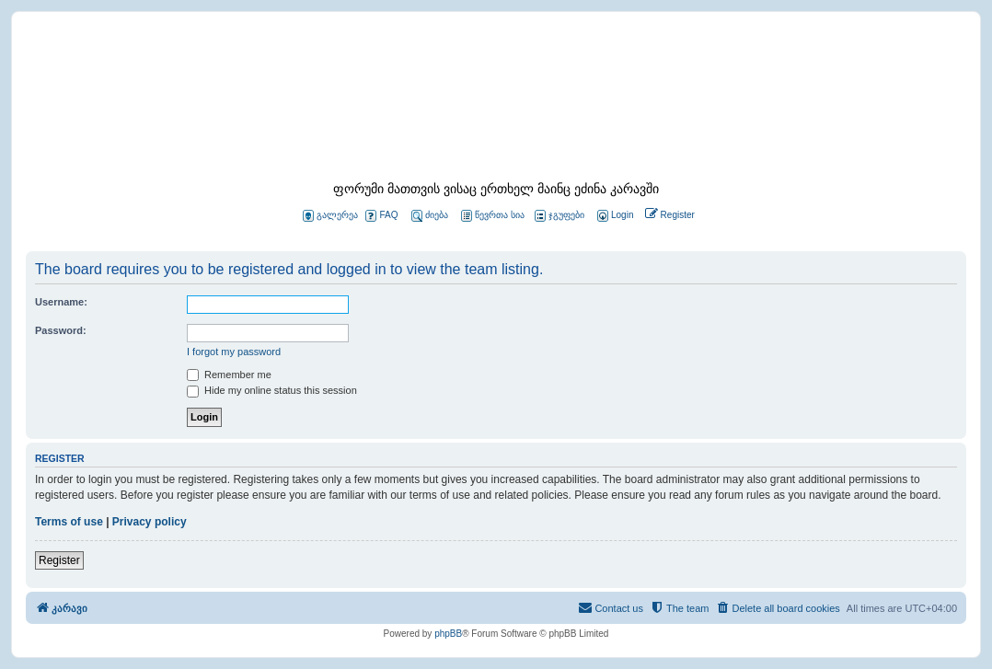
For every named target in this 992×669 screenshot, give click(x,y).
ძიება (429, 216)
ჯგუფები (559, 216)
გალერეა (330, 216)
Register (59, 560)
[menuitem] (613, 216)
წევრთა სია (493, 216)
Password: (61, 330)
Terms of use (69, 521)
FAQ (381, 216)
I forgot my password (234, 351)
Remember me (229, 374)
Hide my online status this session (272, 390)
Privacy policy (149, 521)
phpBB (448, 634)
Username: (61, 301)
